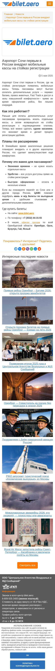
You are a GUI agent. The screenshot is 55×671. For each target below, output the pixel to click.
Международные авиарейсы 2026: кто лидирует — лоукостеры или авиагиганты (27, 514)
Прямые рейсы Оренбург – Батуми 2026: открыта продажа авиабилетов (27, 292)
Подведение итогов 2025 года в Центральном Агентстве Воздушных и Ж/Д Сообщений (27, 366)
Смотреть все (28, 565)
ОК (27, 655)
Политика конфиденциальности (27, 664)
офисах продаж (29, 222)
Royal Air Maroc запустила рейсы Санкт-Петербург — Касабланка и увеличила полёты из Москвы (27, 552)
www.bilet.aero (26, 213)
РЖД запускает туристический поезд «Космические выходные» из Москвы (27, 477)
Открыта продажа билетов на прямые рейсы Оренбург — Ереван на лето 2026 (27, 328)
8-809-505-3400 (10, 598)
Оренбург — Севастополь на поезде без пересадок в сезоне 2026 (27, 404)
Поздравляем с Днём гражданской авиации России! (27, 441)
